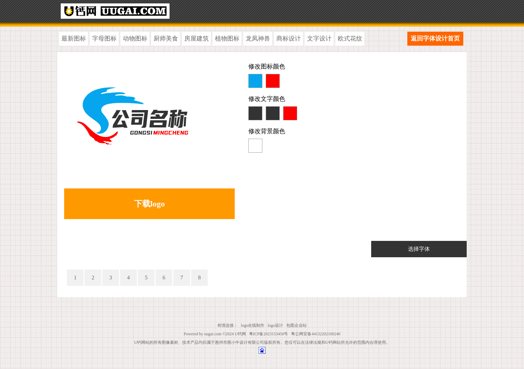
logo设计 (275, 325)
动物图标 (135, 38)
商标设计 (288, 38)
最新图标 (73, 38)
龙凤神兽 (258, 38)
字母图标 (104, 38)
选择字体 (419, 249)
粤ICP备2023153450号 (268, 334)
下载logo (149, 203)
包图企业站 (296, 325)
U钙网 (240, 334)
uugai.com (212, 334)
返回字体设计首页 (435, 38)
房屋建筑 (196, 38)
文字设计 (319, 38)
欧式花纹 (350, 38)
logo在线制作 (252, 325)
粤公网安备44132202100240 (315, 334)
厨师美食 (166, 38)
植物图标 (227, 38)
